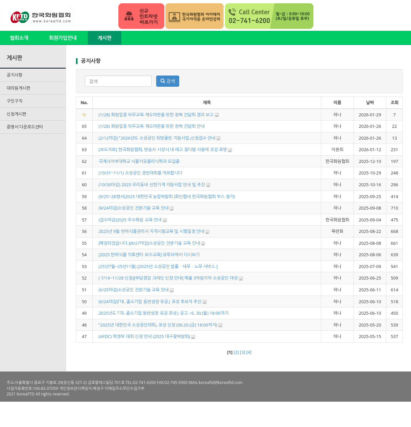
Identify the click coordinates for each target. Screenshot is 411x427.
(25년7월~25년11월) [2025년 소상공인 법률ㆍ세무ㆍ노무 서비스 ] (158, 266)
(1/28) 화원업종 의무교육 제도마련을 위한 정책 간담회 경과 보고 (156, 115)
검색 (167, 81)
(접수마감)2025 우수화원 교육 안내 (130, 220)
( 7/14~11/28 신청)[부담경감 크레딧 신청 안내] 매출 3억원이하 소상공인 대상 (168, 278)
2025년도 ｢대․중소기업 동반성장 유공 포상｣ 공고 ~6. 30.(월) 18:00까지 (164, 313)
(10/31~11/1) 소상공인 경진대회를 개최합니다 (140, 173)
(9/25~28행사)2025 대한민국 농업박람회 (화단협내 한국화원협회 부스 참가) (167, 196)
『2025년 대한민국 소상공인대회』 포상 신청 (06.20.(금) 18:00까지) (158, 325)
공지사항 (14, 75)
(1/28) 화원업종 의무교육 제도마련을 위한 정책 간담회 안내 (152, 126)
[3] (242, 352)
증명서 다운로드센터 (25, 127)
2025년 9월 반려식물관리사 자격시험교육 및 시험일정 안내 (152, 231)
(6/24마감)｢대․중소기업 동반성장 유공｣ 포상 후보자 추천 (150, 301)
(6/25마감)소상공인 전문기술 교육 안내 (134, 290)
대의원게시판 (18, 88)
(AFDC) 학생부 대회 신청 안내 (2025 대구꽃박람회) (144, 336)
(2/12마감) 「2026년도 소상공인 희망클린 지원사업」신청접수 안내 (157, 138)
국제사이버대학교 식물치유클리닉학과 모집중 (139, 161)
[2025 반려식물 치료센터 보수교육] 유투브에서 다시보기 (149, 255)
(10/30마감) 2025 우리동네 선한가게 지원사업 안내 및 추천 (152, 185)
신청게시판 (16, 114)
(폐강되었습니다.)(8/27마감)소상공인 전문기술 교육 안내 (149, 243)
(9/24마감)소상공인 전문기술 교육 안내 (134, 208)
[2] (236, 352)
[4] (249, 352)
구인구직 (14, 101)
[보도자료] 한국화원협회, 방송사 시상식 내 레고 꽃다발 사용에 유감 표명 (163, 149)
